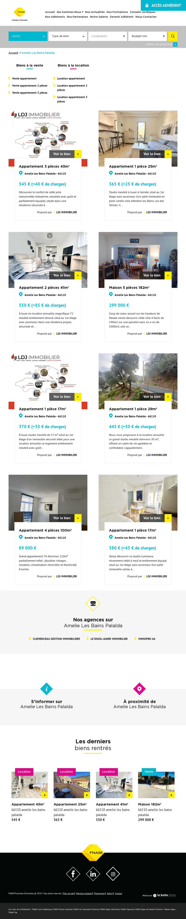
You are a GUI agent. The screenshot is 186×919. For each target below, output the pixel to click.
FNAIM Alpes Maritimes (110, 909)
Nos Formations (117, 12)
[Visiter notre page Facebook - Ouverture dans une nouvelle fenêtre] (73, 880)
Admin (110, 893)
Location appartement (71, 78)
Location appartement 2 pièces (72, 88)
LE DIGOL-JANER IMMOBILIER (109, 639)
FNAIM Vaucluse (127, 909)
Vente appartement (24, 78)
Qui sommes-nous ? (70, 12)
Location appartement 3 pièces (72, 99)
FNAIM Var (13, 912)
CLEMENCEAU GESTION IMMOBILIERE (56, 639)
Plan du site (68, 893)
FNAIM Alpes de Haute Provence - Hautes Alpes (155, 909)
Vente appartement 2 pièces (29, 85)
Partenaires (99, 893)
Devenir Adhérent (122, 17)
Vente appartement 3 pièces (29, 93)
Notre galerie (99, 17)
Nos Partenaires (77, 17)
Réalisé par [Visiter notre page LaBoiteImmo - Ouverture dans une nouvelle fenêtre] (160, 895)
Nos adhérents (55, 17)
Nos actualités (95, 12)
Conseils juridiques (142, 12)
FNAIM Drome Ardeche (62, 909)
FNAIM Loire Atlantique (42, 909)
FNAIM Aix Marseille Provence (86, 909)
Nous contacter (146, 17)
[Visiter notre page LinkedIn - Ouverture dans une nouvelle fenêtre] (93, 880)
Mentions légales (84, 893)
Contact (118, 893)
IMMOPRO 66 (146, 639)
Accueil (49, 12)
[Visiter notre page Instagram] (113, 880)
